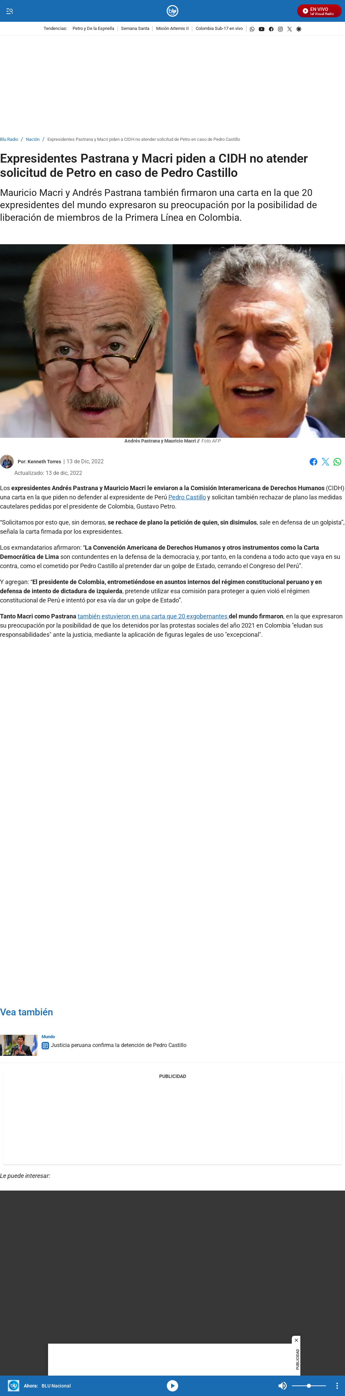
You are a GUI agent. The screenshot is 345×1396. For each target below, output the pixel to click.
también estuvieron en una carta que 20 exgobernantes (153, 616)
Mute (283, 1386)
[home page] (173, 11)
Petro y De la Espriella (93, 28)
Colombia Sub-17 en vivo (219, 28)
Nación (33, 139)
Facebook (313, 462)
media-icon (172, 1385)
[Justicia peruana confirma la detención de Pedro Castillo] (19, 1045)
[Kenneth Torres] (44, 461)
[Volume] (309, 1385)
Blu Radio (9, 139)
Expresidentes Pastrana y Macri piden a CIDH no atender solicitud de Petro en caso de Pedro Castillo (143, 139)
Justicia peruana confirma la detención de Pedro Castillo (118, 1045)
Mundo (48, 1036)
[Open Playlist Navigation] (337, 1385)
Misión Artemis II (172, 28)
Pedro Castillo (187, 497)
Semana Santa (135, 28)
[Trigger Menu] (9, 11)
